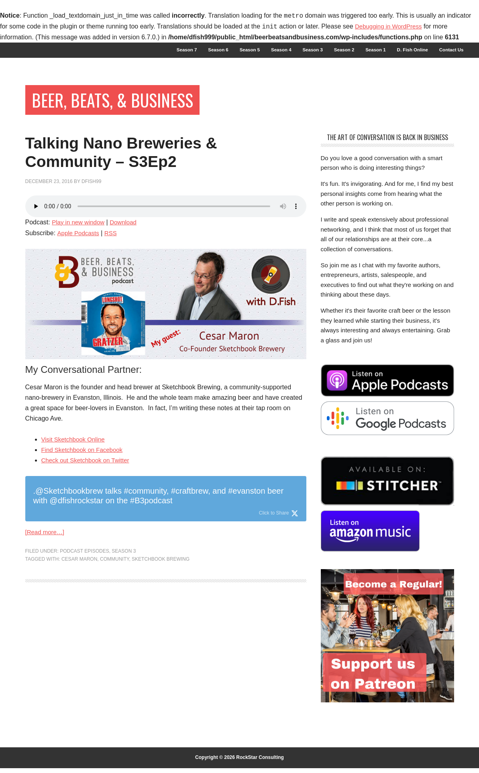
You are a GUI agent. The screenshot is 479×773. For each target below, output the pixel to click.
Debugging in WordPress (390, 26)
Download (127, 235)
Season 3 (124, 566)
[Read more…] (46, 546)
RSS (113, 246)
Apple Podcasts (79, 246)
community (114, 573)
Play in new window (80, 235)
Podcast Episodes (84, 566)
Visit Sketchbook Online (75, 453)
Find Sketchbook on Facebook (84, 463)
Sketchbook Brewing (161, 573)
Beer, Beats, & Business (123, 103)
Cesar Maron (79, 573)
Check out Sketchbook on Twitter (88, 473)
